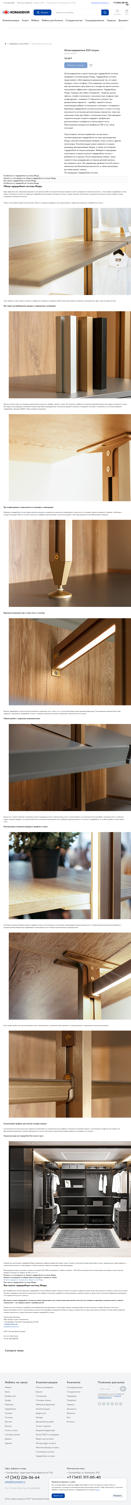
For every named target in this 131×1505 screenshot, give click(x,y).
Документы (124, 20)
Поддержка (72, 1396)
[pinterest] (120, 1403)
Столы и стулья (11, 1430)
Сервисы (111, 20)
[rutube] (112, 1403)
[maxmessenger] (99, 1403)
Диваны (8, 1439)
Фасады (39, 1417)
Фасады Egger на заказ (46, 1443)
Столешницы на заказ (45, 1452)
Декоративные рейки (45, 1422)
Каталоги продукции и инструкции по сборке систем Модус (23, 1280)
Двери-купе (41, 1413)
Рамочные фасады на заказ (47, 1447)
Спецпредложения (94, 20)
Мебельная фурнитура (45, 1404)
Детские (8, 1422)
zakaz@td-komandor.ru (100, 3)
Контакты (71, 1422)
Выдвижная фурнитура (45, 1430)
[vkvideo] (108, 1403)
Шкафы (8, 1400)
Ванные (8, 1426)
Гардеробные (10, 1409)
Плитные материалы (44, 1387)
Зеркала (8, 1443)
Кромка (39, 1392)
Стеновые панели (12, 1434)
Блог (69, 1417)
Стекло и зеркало (43, 1426)
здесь (98, 1490)
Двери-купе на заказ (45, 1439)
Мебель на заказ (16, 1382)
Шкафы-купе (10, 1396)
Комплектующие (11, 20)
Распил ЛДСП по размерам (47, 1434)
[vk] (103, 1403)
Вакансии (71, 1413)
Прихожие (9, 1404)
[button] (117, 12)
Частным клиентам (24, 3)
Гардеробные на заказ (45, 1456)
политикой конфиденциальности (109, 1396)
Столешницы (41, 1396)
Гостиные (9, 1417)
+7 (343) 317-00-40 (84, 1477)
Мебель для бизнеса (52, 20)
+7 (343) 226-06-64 (120, 4)
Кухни (7, 1392)
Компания (73, 1382)
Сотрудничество (74, 20)
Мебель (35, 20)
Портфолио (71, 1400)
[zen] (116, 1403)
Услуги (25, 20)
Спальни (8, 1413)
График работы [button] (39, 3)
